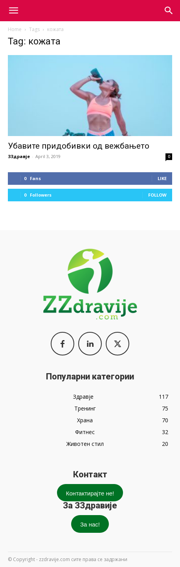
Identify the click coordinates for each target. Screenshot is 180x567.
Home (15, 29)
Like (162, 178)
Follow (157, 195)
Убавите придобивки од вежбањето (78, 146)
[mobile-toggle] (13, 10)
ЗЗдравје (19, 156)
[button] (169, 10)
